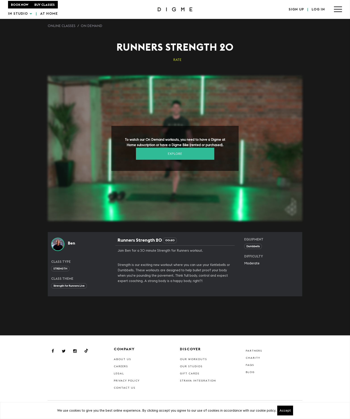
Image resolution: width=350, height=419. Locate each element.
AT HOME (49, 13)
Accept (285, 410)
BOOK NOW (20, 5)
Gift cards (189, 373)
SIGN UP (296, 9)
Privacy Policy (127, 380)
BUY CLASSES (45, 5)
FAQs (250, 365)
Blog (250, 372)
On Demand (91, 26)
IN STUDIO (20, 13)
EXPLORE (175, 154)
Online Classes (61, 26)
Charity (253, 357)
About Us (122, 359)
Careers (121, 366)
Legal (119, 373)
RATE (177, 60)
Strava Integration (198, 380)
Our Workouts (193, 359)
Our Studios (191, 366)
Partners (254, 350)
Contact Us (124, 387)
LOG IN (318, 9)
